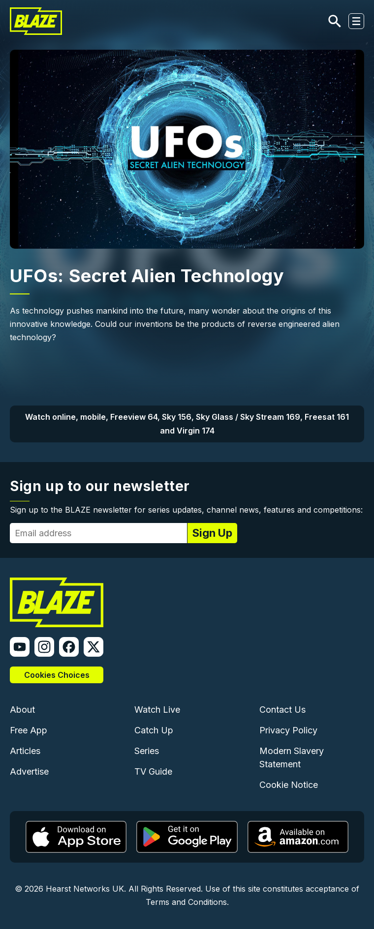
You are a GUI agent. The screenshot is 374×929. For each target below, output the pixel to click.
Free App (28, 730)
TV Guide (153, 771)
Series (146, 751)
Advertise (29, 771)
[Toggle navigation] (356, 21)
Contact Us (282, 709)
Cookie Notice (288, 785)
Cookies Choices (57, 675)
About (22, 709)
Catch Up (153, 730)
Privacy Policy (288, 730)
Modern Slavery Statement (291, 757)
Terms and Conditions (186, 902)
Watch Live (157, 709)
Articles (25, 751)
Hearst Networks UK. (86, 889)
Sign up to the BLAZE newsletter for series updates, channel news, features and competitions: (186, 510)
